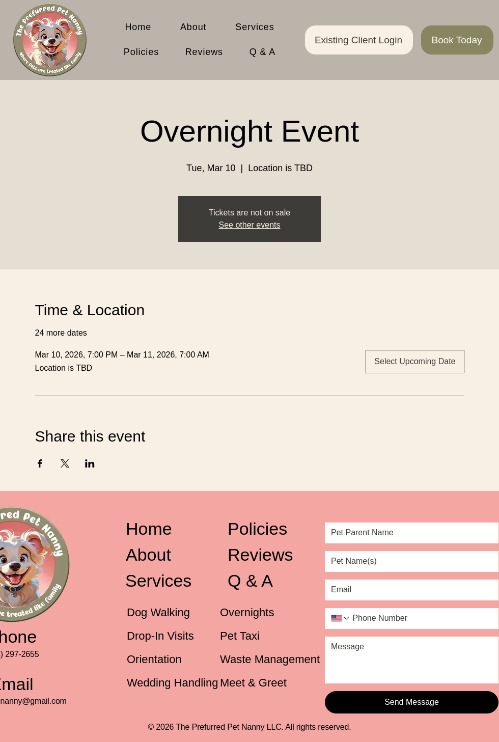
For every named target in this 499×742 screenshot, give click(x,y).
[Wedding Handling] (175, 683)
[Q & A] (268, 581)
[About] (166, 555)
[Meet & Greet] (261, 683)
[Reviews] (268, 555)
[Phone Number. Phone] (421, 618)
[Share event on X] (65, 463)
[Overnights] (254, 612)
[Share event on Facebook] (40, 463)
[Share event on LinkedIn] (90, 463)
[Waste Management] (271, 659)
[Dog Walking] (161, 612)
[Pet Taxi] (254, 636)
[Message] (411, 660)
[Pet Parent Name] (408, 533)
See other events (250, 225)
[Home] (166, 529)
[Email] (408, 590)
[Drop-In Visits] (167, 636)
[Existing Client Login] (359, 39)
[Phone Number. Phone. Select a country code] (340, 618)
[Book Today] (457, 39)
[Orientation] (161, 659)
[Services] (166, 581)
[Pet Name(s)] (408, 561)
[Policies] (269, 529)
